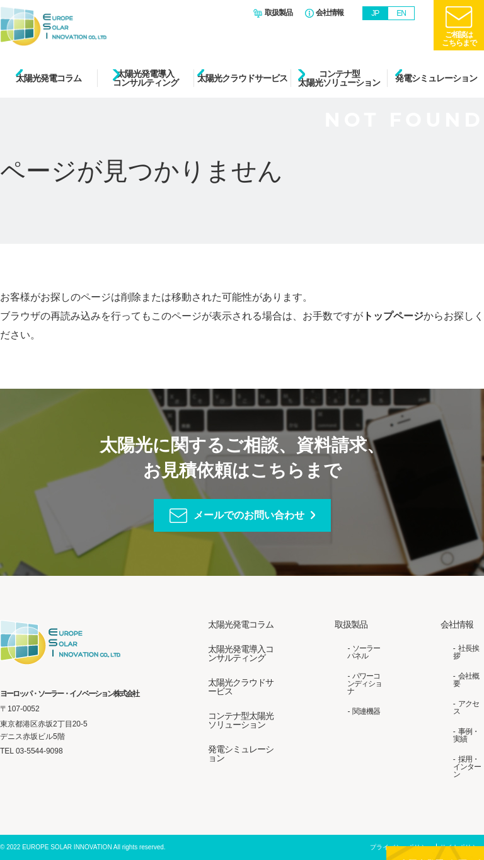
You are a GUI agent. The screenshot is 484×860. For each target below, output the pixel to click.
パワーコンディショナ (364, 683)
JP (375, 13)
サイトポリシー (462, 847)
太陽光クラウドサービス (242, 78)
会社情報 (329, 13)
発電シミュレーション (436, 78)
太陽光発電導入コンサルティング (145, 78)
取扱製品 (278, 13)
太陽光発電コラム (48, 78)
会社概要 (466, 679)
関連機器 (366, 712)
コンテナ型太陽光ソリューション (339, 78)
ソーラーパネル (363, 652)
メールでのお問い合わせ (248, 515)
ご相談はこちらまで (459, 38)
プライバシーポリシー (401, 847)
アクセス (466, 707)
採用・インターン (467, 767)
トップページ (393, 316)
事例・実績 (466, 735)
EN (401, 13)
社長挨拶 (466, 652)
